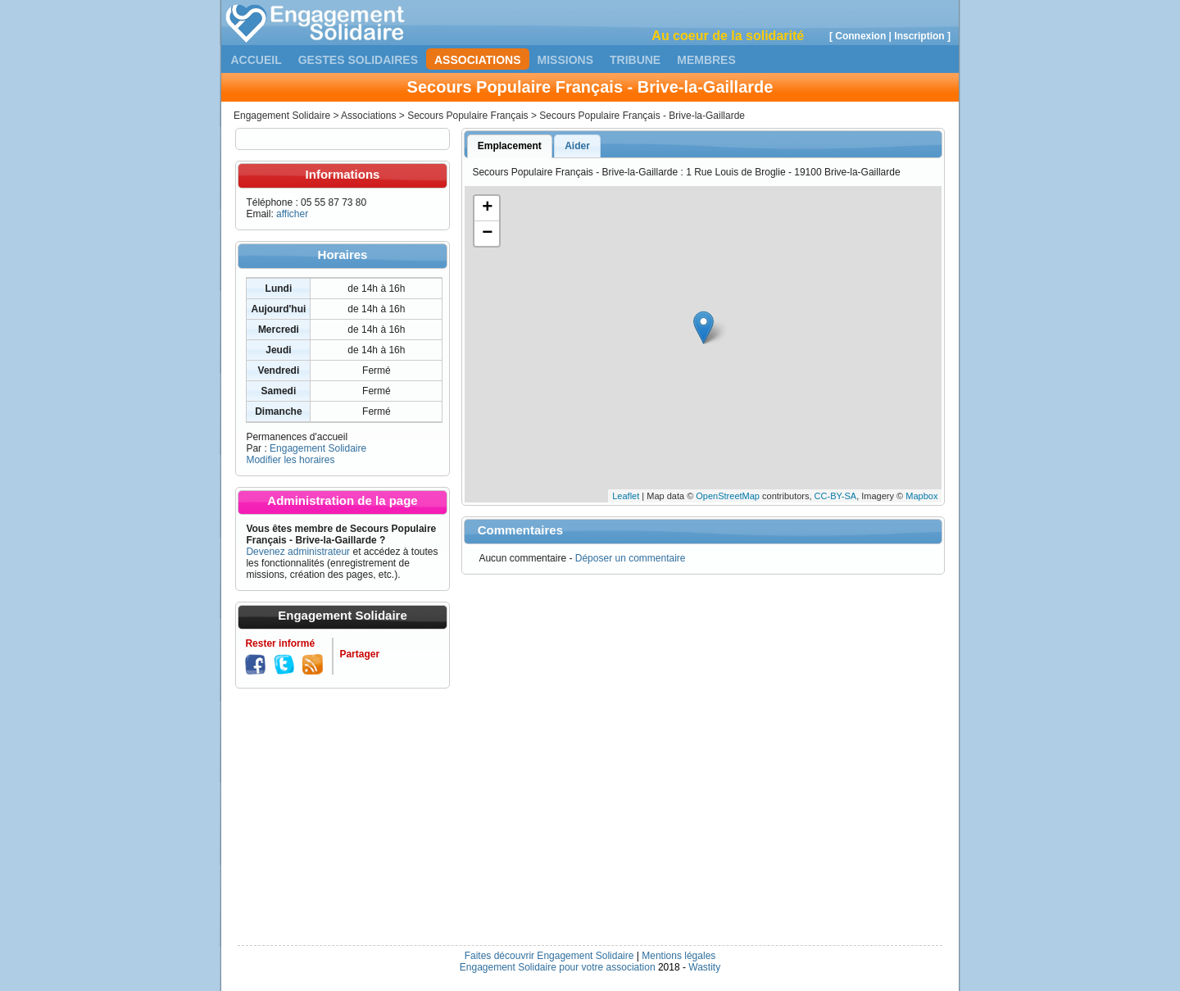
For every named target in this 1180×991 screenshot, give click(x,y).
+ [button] (487, 208)
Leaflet (625, 496)
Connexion (860, 36)
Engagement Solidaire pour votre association (558, 967)
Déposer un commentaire (630, 558)
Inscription (919, 36)
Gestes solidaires (358, 59)
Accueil (256, 59)
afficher (292, 214)
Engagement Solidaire (282, 115)
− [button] (487, 233)
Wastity (704, 967)
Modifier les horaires (290, 460)
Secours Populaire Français (467, 115)
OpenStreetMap (728, 496)
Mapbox (921, 496)
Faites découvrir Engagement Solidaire (549, 955)
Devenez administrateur (298, 551)
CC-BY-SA (836, 496)
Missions (565, 59)
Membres (706, 59)
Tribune (635, 59)
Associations (477, 59)
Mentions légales (678, 955)
